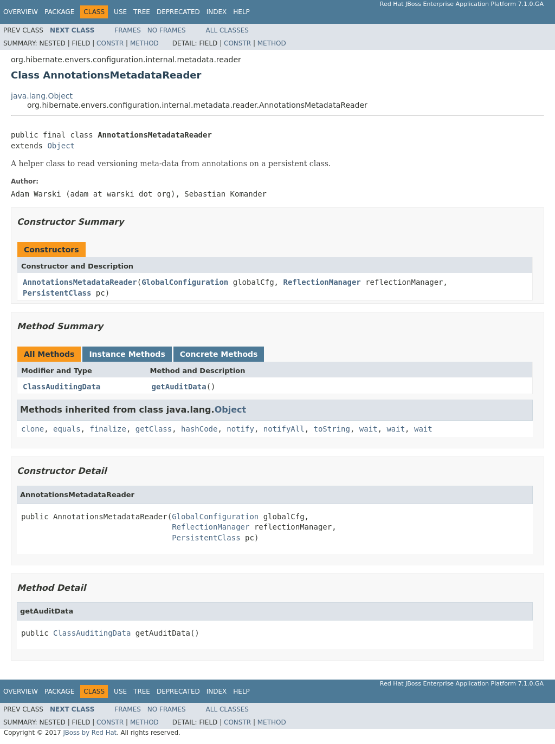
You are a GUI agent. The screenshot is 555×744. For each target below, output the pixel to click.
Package (59, 12)
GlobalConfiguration (184, 282)
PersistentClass (57, 293)
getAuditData (179, 386)
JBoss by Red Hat (90, 732)
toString (332, 429)
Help (241, 12)
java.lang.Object (42, 96)
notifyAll (284, 429)
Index (216, 12)
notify (240, 429)
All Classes (227, 30)
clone (32, 429)
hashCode (199, 429)
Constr (110, 43)
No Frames (166, 30)
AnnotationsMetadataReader (80, 282)
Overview (20, 12)
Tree (141, 12)
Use (120, 12)
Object (61, 145)
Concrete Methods (219, 354)
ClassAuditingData (61, 386)
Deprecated (178, 12)
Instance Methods (127, 354)
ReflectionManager (321, 282)
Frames (127, 30)
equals (67, 429)
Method (144, 43)
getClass (153, 429)
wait (368, 429)
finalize (107, 429)
